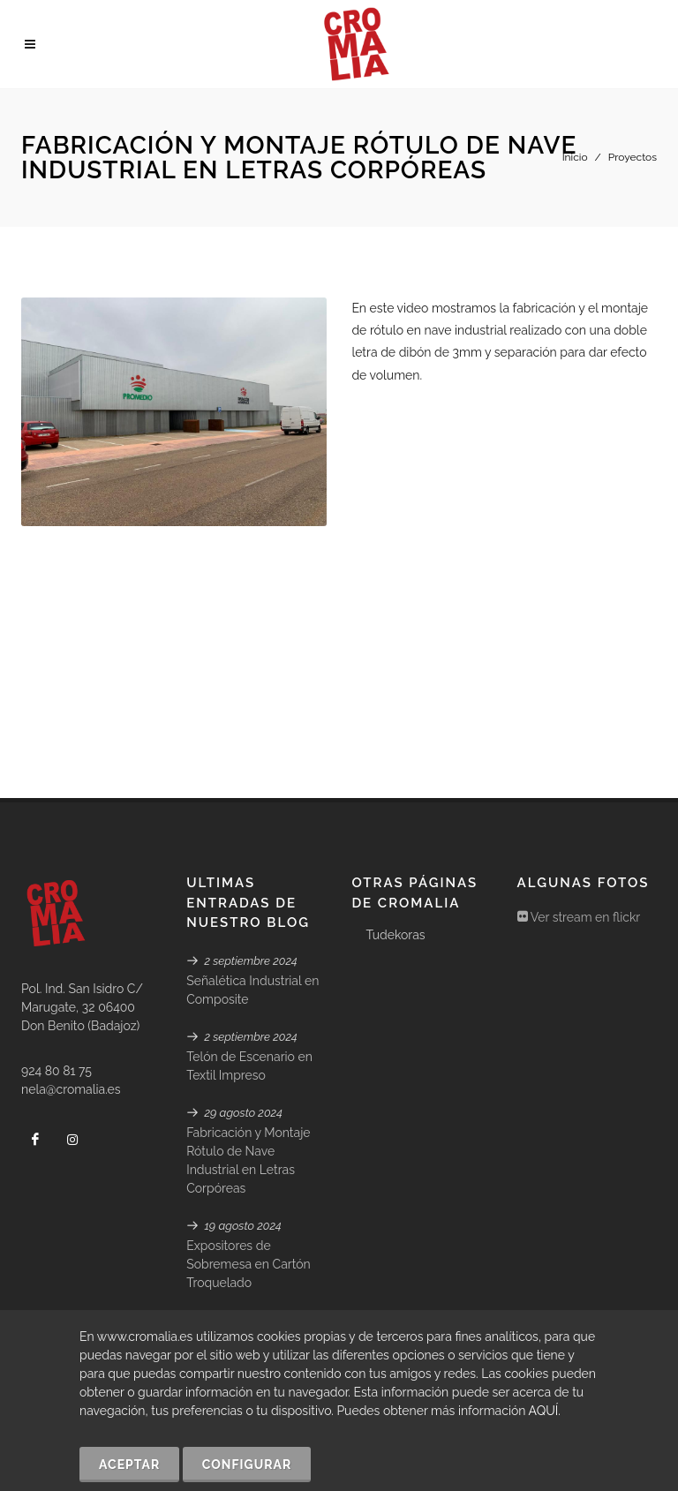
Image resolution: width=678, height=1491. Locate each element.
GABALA (145, 1291)
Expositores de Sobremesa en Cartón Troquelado (248, 1133)
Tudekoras (395, 804)
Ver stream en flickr (579, 786)
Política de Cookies (296, 1291)
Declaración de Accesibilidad (445, 1291)
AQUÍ (544, 1411)
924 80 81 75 (56, 940)
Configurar (246, 1464)
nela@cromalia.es (71, 959)
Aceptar (129, 1464)
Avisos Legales (582, 1291)
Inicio (575, 157)
